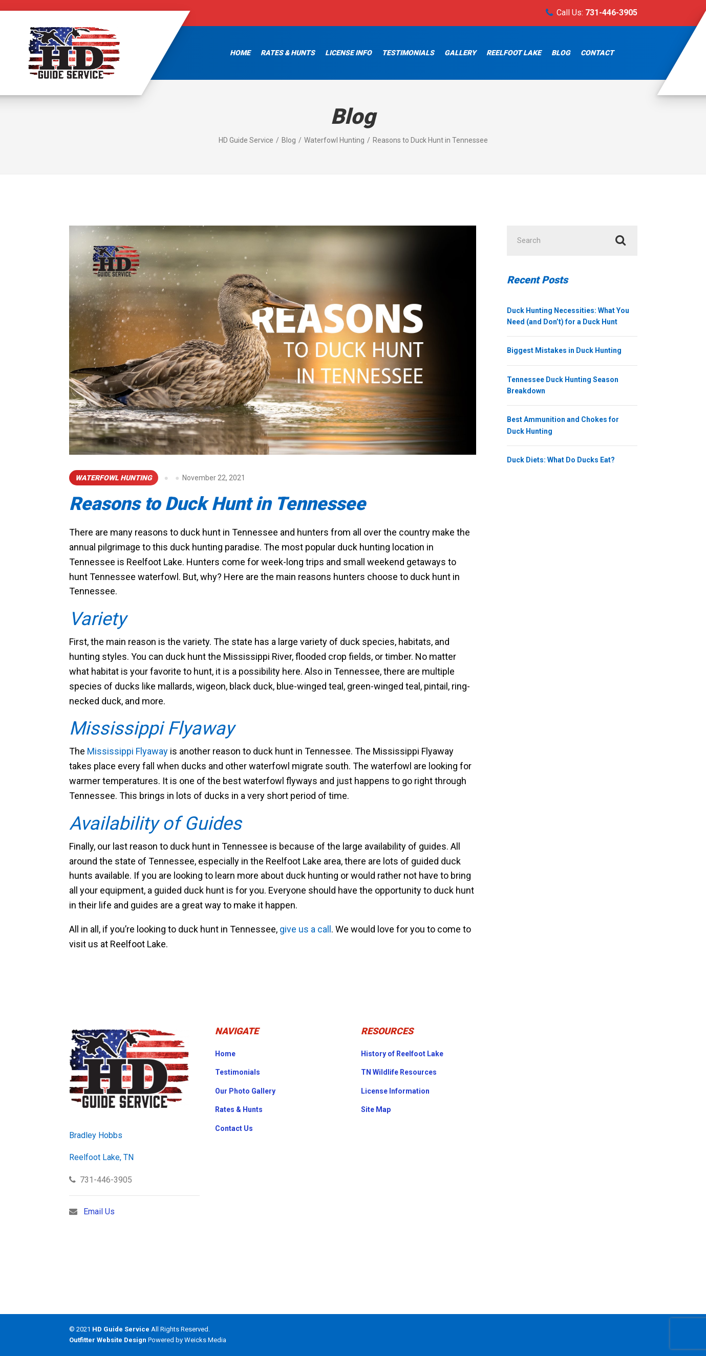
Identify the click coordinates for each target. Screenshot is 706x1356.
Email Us (99, 1211)
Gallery (460, 53)
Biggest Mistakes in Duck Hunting (564, 351)
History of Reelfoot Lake (402, 1054)
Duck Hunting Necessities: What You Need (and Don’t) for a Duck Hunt (568, 316)
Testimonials (408, 53)
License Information (395, 1091)
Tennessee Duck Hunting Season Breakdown (562, 386)
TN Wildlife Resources (399, 1072)
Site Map (376, 1109)
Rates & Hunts (288, 53)
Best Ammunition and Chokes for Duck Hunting (563, 426)
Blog (560, 53)
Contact (597, 53)
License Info (348, 53)
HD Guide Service (120, 1329)
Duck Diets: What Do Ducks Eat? (561, 461)
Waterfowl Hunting (113, 478)
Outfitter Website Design (107, 1340)
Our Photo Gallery (245, 1091)
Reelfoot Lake (513, 53)
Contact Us (234, 1128)
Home (240, 53)
